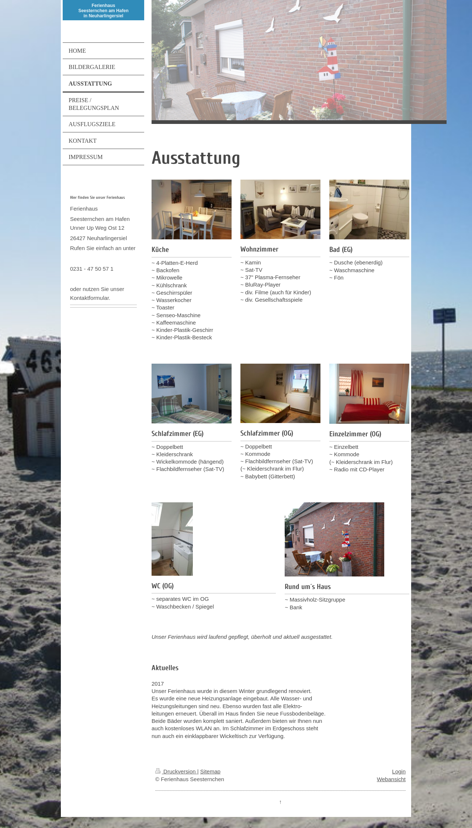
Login (399, 771)
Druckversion (176, 771)
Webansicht (391, 779)
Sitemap (210, 771)
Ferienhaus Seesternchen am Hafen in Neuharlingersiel (103, 10)
